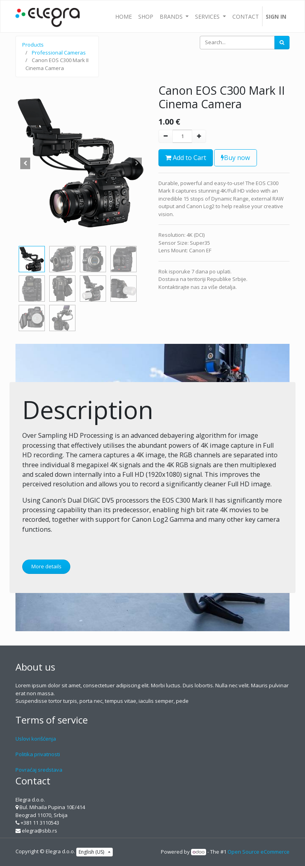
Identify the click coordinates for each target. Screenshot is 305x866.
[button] (25, 163)
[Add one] (199, 136)
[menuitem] (123, 16)
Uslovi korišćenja (35, 738)
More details (46, 566)
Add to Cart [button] (185, 157)
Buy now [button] (235, 157)
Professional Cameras (59, 52)
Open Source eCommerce (259, 851)
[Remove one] (165, 136)
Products (33, 44)
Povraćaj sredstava (38, 769)
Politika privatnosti (37, 754)
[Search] (282, 42)
